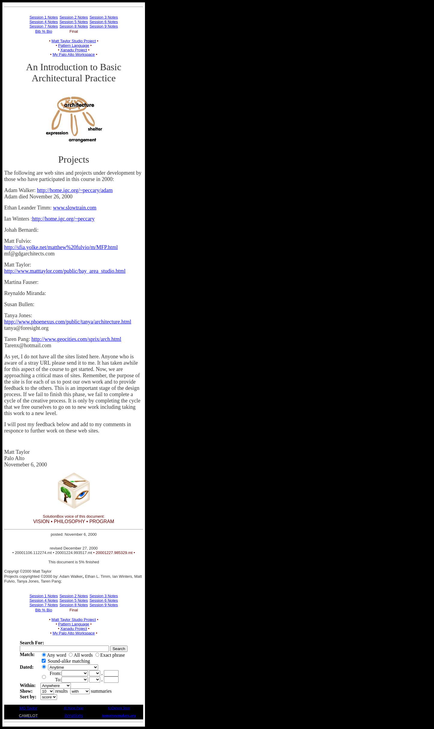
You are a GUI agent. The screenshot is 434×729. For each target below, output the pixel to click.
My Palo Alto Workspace (74, 54)
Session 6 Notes (103, 22)
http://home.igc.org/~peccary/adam (75, 190)
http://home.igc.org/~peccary (63, 219)
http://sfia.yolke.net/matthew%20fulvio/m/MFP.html (61, 247)
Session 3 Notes (103, 17)
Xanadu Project (73, 50)
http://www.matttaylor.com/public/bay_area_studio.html (64, 271)
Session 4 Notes (43, 22)
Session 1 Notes (43, 17)
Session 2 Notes (73, 17)
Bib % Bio (43, 31)
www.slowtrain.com (74, 208)
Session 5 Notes (73, 22)
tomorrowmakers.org (119, 715)
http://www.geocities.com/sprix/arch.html (76, 339)
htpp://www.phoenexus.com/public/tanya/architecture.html (67, 322)
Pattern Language (73, 45)
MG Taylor (28, 708)
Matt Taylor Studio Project (74, 41)
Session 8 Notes (73, 26)
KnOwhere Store (119, 708)
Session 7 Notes (43, 26)
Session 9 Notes (103, 26)
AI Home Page (73, 708)
